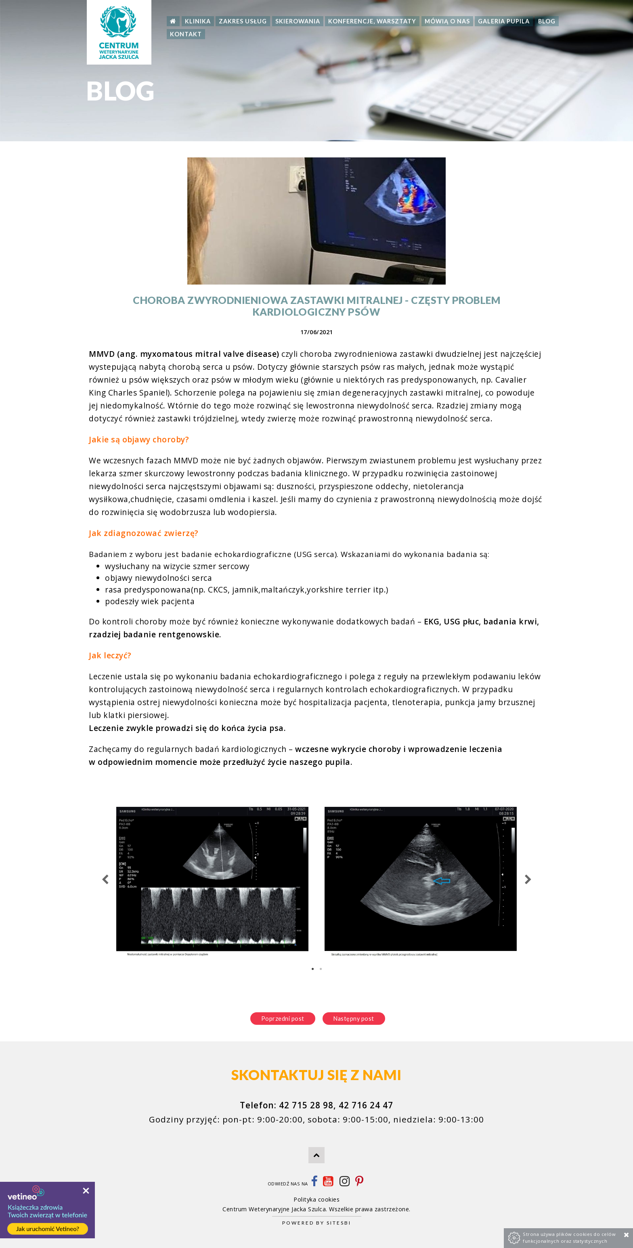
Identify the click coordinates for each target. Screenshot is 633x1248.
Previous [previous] (105, 880)
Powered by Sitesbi (316, 1223)
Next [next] (528, 880)
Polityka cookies (316, 1199)
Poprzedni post (282, 1018)
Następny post (353, 1018)
